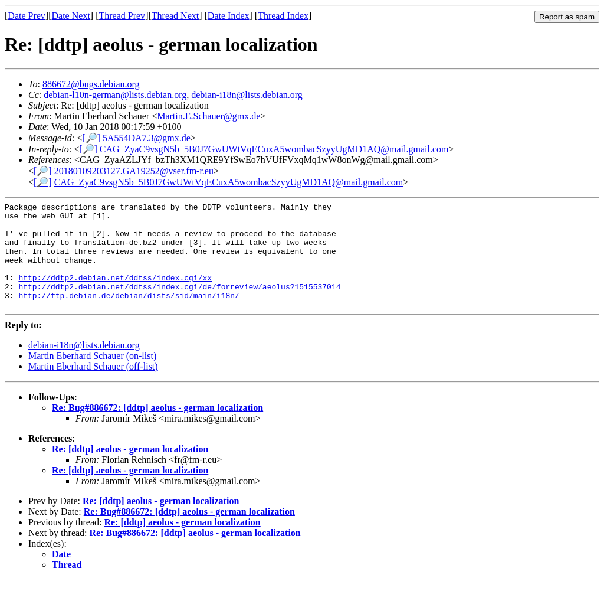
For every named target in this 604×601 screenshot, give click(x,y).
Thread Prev (122, 16)
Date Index (229, 16)
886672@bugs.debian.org (91, 84)
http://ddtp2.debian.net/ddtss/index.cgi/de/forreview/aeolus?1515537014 (179, 304)
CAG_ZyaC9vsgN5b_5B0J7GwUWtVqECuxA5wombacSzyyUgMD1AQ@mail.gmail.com (274, 149)
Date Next (71, 16)
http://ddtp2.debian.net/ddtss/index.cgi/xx (115, 293)
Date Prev (26, 16)
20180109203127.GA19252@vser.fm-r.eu (134, 171)
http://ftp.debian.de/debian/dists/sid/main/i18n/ (128, 314)
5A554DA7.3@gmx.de (147, 138)
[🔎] (91, 138)
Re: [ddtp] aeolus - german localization (130, 470)
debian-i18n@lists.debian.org (247, 95)
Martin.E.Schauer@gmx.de (208, 116)
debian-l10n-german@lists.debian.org (115, 95)
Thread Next (175, 16)
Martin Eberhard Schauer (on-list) (92, 377)
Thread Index (283, 16)
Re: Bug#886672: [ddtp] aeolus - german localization (157, 429)
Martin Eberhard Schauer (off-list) (93, 388)
